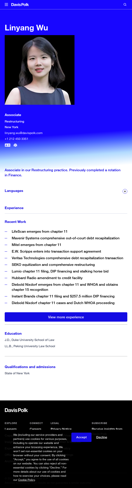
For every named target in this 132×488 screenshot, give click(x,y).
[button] (6, 4)
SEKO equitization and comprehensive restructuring (53, 264)
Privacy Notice (61, 429)
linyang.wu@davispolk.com (24, 133)
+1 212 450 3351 (16, 139)
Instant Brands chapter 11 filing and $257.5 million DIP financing (63, 296)
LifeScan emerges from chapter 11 (40, 231)
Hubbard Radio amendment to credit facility (47, 278)
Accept (81, 437)
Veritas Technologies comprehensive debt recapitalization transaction (67, 258)
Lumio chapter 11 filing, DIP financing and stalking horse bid (61, 271)
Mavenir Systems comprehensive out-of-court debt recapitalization (65, 238)
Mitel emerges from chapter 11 (36, 244)
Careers (35, 429)
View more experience (66, 317)
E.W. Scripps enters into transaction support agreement (56, 251)
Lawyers (11, 429)
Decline (101, 437)
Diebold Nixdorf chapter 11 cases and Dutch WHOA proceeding (63, 303)
